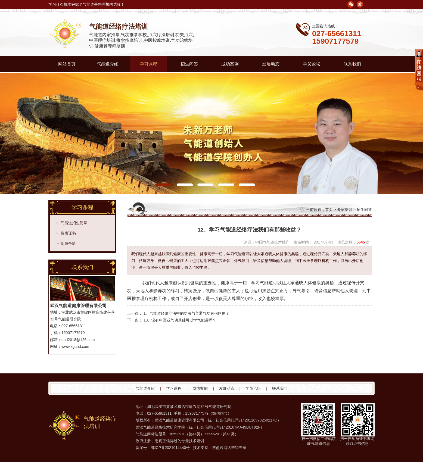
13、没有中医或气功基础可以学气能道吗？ (180, 320)
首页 (329, 209)
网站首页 (67, 64)
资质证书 (68, 233)
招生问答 (189, 64)
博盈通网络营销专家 (229, 447)
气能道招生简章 (74, 223)
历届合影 (68, 243)
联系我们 (352, 64)
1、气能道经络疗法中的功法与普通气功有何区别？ (186, 313)
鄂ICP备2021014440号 (170, 447)
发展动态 (270, 64)
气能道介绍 (108, 64)
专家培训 (344, 209)
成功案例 (230, 64)
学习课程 (148, 64)
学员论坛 (311, 64)
